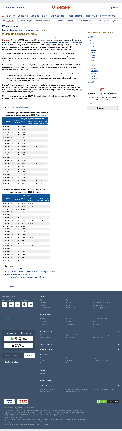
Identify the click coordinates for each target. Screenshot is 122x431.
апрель (93, 58)
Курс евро (96, 300)
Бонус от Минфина (15, 7)
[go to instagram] (24, 304)
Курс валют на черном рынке (102, 335)
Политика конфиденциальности (50, 363)
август (93, 68)
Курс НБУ (43, 302)
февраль (94, 52)
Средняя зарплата (65, 21)
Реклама (43, 374)
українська (114, 8)
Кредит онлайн (71, 308)
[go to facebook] (4, 304)
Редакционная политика (74, 363)
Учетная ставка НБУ (14, 269)
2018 (92, 43)
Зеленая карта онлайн (47, 389)
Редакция (96, 358)
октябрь (94, 73)
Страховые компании (73, 392)
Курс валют (43, 300)
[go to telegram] (11, 304)
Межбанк (43, 305)
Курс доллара (71, 300)
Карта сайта (9, 286)
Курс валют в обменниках (75, 335)
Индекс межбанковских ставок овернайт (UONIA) (25, 277)
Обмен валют (44, 335)
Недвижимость (74, 16)
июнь (93, 63)
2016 (92, 37)
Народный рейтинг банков (102, 308)
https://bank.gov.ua (22, 107)
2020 (92, 82)
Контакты (69, 358)
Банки (45, 16)
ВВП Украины (104, 21)
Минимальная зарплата (44, 21)
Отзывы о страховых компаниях (77, 389)
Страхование (57, 16)
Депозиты (23, 16)
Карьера (42, 360)
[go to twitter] (17, 304)
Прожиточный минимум (85, 21)
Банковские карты (72, 302)
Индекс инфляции (24, 21)
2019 (92, 47)
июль (93, 65)
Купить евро (70, 337)
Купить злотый (98, 337)
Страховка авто (45, 392)
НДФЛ (115, 21)
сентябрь (94, 71)
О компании (44, 358)
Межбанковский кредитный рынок (20, 274)
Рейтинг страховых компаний (103, 389)
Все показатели (12, 26)
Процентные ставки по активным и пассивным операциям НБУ (31, 272)
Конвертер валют (45, 308)
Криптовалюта (107, 16)
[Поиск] (29, 355)
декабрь (94, 78)
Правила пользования (100, 360)
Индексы (11, 21)
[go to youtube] (30, 304)
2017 (92, 40)
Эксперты (69, 360)
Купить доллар (45, 337)
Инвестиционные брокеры (102, 302)
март (93, 55)
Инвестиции (91, 16)
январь (93, 50)
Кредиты (35, 16)
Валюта (11, 16)
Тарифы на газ (98, 305)
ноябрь (93, 76)
